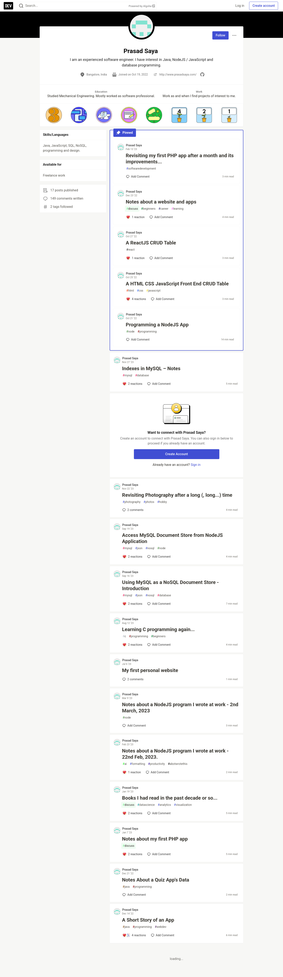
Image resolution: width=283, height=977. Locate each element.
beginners (148, 209)
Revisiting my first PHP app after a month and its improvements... (180, 159)
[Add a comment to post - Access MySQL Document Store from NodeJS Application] (132, 556)
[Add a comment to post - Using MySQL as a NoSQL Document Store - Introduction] (132, 603)
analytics (164, 805)
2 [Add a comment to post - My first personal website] (132, 679)
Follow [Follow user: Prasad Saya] (220, 35)
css (140, 290)
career (163, 209)
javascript (153, 290)
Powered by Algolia (142, 6)
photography (131, 502)
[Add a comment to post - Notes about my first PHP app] (132, 854)
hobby (162, 502)
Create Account (176, 454)
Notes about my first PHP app (155, 839)
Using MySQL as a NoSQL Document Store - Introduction (170, 585)
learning (177, 209)
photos (149, 502)
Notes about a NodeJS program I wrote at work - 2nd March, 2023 (180, 708)
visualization (183, 805)
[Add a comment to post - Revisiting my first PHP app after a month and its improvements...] (138, 176)
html (130, 290)
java (126, 887)
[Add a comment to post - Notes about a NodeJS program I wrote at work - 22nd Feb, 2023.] (131, 772)
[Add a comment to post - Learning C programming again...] (132, 644)
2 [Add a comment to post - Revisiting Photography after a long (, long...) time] (132, 509)
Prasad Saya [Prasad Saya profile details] (134, 145)
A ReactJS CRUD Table (151, 243)
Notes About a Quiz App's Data (155, 880)
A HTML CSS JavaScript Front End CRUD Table (177, 284)
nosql (149, 548)
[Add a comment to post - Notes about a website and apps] (135, 217)
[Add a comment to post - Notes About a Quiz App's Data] (134, 894)
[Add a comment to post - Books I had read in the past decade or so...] (132, 813)
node (130, 331)
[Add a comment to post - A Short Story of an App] (134, 935)
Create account (263, 6)
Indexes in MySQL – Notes (151, 368)
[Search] (21, 6)
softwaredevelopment (141, 168)
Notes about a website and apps (161, 202)
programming (147, 331)
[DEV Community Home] (8, 6)
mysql (127, 375)
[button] (54, 115)
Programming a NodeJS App (157, 325)
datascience (146, 805)
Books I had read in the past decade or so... (169, 798)
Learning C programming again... (158, 629)
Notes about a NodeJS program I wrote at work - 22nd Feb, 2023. (175, 754)
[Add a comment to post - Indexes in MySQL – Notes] (132, 383)
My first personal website (150, 670)
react (130, 250)
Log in (239, 6)
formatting (137, 764)
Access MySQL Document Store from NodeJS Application (172, 538)
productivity (156, 764)
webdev (160, 927)
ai (125, 764)
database (142, 375)
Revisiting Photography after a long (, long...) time (177, 495)
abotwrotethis (178, 764)
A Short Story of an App (148, 920)
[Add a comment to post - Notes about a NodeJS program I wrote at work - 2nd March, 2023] (134, 725)
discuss (132, 209)
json (138, 548)
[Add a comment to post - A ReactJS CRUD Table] (135, 258)
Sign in (195, 465)
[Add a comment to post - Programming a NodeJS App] (138, 339)
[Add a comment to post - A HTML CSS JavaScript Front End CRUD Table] (136, 299)
